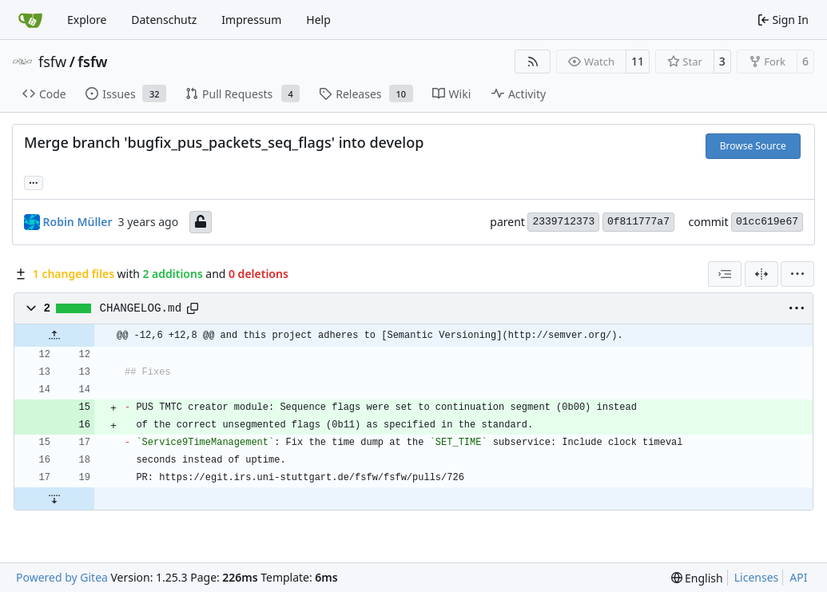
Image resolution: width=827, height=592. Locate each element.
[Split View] (761, 274)
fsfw (52, 62)
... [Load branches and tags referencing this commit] (33, 181)
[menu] (797, 274)
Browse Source (753, 146)
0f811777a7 (638, 222)
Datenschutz (164, 19)
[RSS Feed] (533, 62)
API (798, 577)
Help (318, 19)
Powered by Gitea (62, 577)
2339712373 (563, 222)
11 (637, 61)
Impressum (251, 19)
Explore (86, 19)
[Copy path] (192, 308)
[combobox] (725, 274)
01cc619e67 (767, 222)
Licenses (756, 577)
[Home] (30, 20)
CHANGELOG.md (141, 308)
